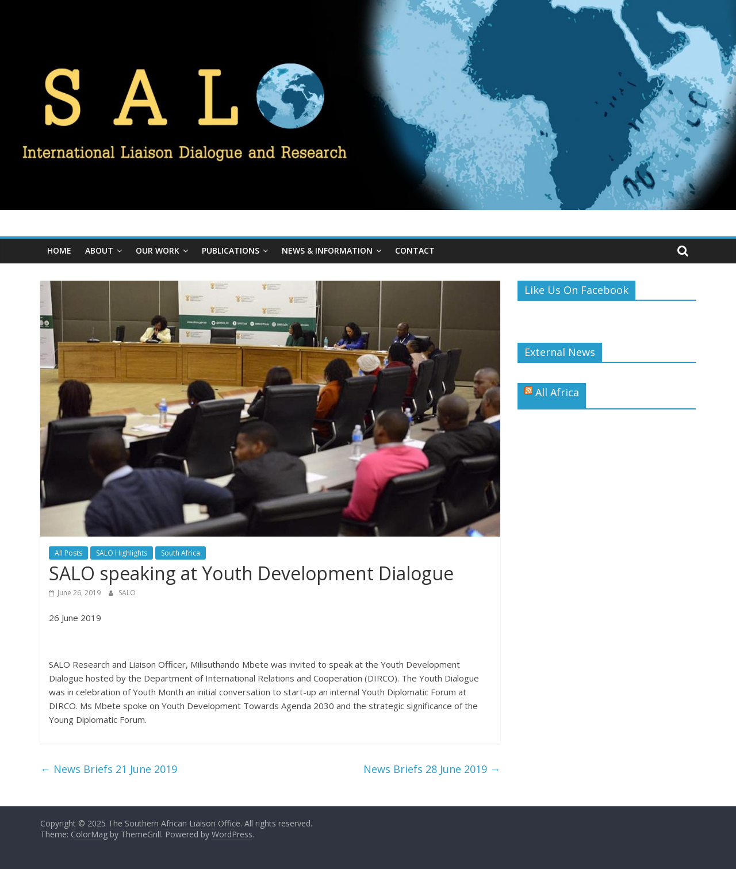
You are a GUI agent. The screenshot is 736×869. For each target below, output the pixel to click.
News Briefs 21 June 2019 (108, 769)
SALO (127, 593)
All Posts (68, 553)
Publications (230, 250)
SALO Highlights (121, 553)
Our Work (157, 250)
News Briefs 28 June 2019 (431, 769)
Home (59, 250)
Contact (415, 250)
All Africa (557, 392)
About (99, 250)
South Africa (180, 553)
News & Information (327, 250)
